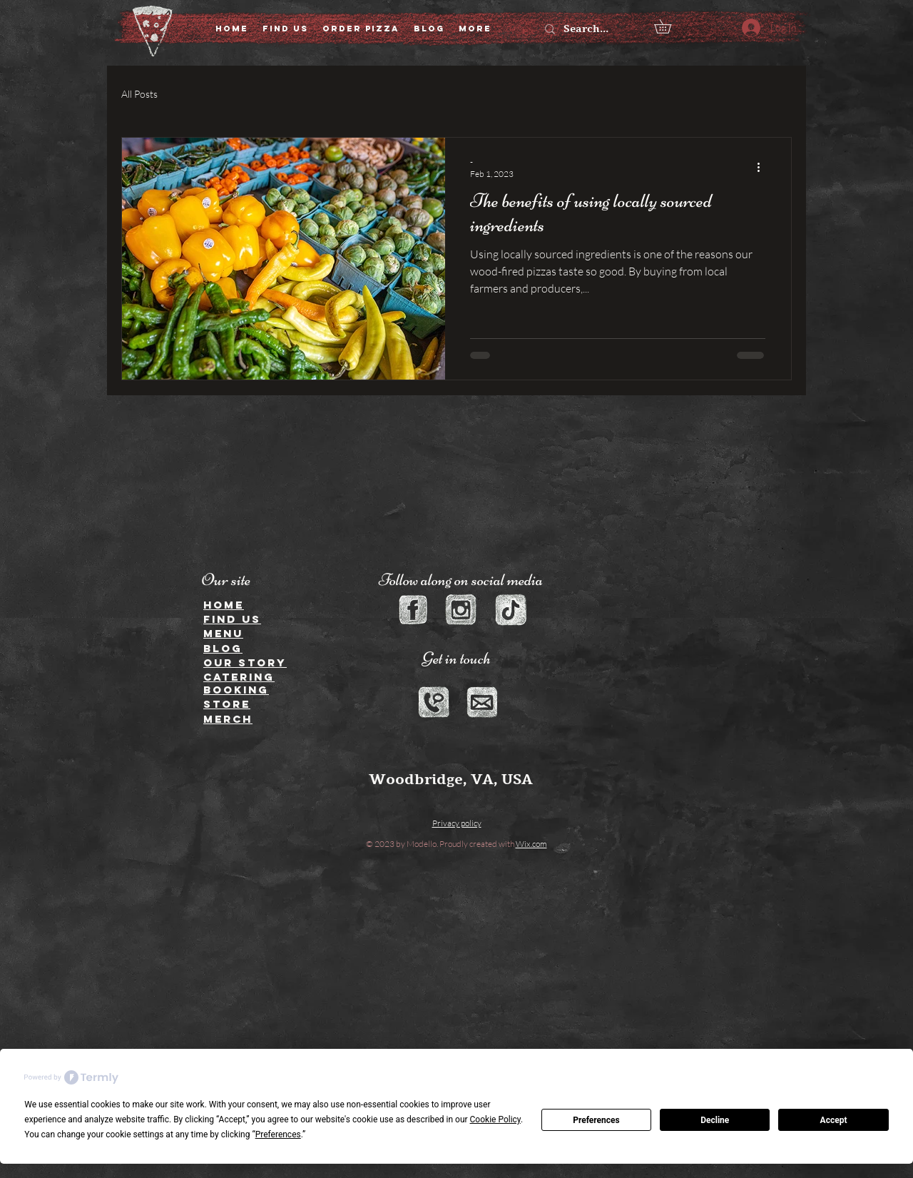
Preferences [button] (278, 1134)
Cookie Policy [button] (495, 1119)
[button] (669, 26)
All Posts (139, 94)
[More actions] (763, 167)
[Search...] (592, 29)
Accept (833, 1120)
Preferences (596, 1120)
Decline (714, 1120)
